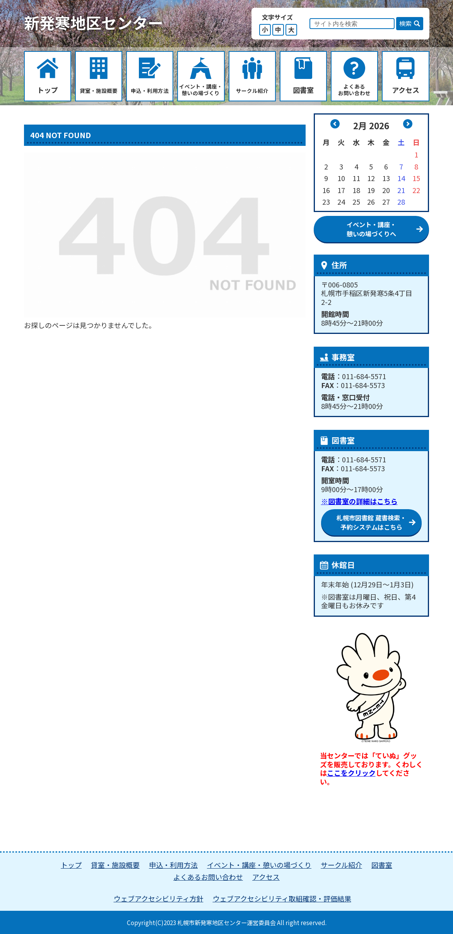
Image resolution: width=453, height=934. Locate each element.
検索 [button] (405, 23)
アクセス (266, 877)
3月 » (407, 123)
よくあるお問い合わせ (208, 877)
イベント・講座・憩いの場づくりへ (371, 229)
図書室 (381, 865)
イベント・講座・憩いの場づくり (259, 865)
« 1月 (335, 123)
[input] (352, 23)
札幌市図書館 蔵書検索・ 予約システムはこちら (371, 522)
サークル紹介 (341, 865)
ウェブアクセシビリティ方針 (158, 898)
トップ (71, 865)
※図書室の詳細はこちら (359, 501)
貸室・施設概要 (115, 865)
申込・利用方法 (173, 865)
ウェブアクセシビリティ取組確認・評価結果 (282, 898)
